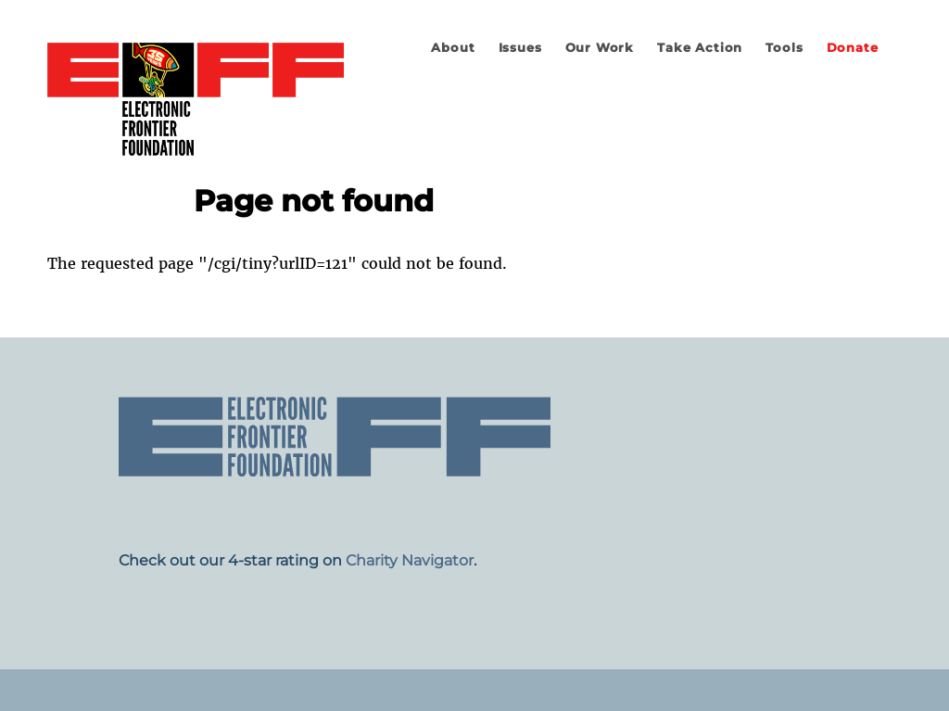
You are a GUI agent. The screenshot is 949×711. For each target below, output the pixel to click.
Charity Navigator (410, 560)
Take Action (699, 48)
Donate (853, 48)
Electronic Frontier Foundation (195, 100)
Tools (784, 48)
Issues (520, 48)
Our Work (599, 48)
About (452, 48)
